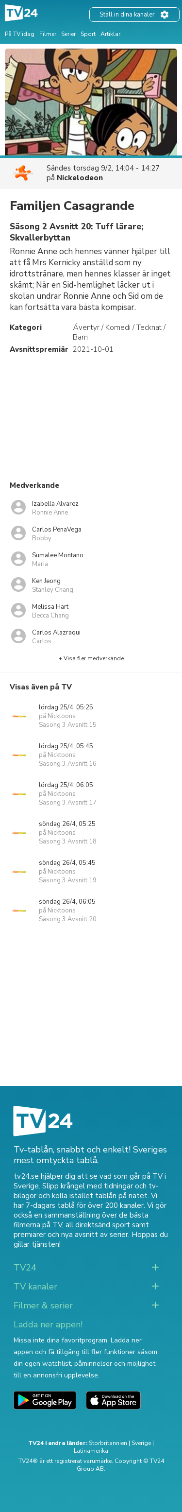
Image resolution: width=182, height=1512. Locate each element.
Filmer (47, 34)
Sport (88, 34)
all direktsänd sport (98, 1225)
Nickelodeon (80, 178)
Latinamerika (91, 1451)
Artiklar (110, 34)
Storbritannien (108, 1443)
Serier (68, 34)
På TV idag (19, 34)
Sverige (141, 1443)
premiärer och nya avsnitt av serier (71, 1234)
